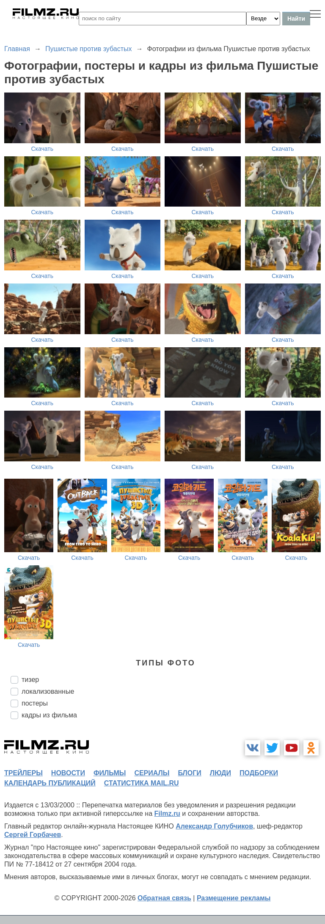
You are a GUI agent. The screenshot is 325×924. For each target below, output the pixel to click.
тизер (30, 679)
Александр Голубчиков (214, 826)
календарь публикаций (50, 783)
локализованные (48, 691)
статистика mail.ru (141, 783)
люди (220, 773)
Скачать (42, 148)
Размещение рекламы (234, 898)
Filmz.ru (167, 813)
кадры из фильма (49, 715)
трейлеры (23, 773)
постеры (35, 703)
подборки (259, 773)
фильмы (110, 773)
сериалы (151, 773)
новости (68, 773)
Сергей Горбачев (32, 834)
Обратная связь (164, 898)
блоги (189, 773)
